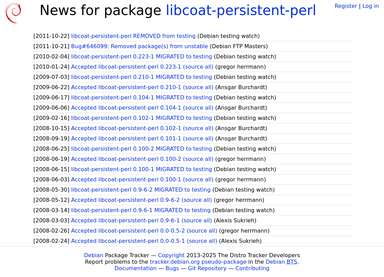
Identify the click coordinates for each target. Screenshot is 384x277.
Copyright (171, 255)
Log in (371, 6)
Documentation (136, 268)
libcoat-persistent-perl (241, 10)
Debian (93, 255)
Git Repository (207, 268)
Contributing (253, 268)
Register (346, 6)
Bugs (172, 268)
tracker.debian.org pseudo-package (198, 262)
